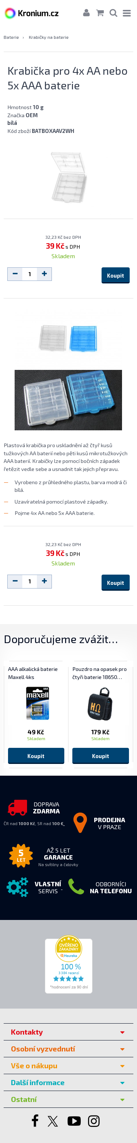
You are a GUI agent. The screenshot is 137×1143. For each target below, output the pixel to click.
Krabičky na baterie (49, 37)
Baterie (11, 37)
